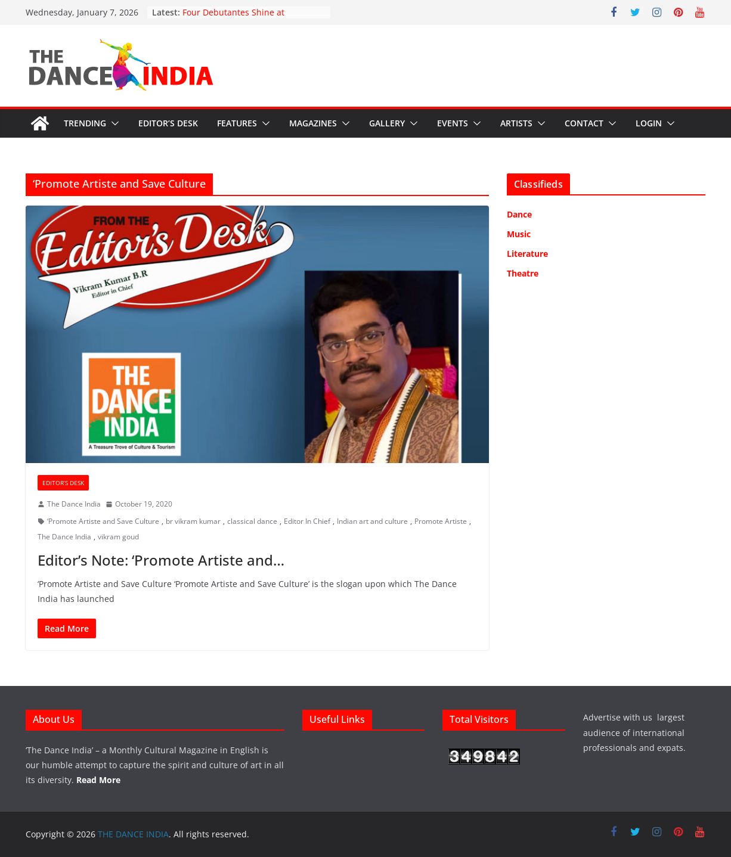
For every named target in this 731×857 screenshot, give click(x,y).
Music (519, 234)
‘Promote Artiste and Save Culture (103, 521)
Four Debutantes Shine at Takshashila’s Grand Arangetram (247, 18)
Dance (519, 214)
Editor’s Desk (168, 123)
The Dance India (74, 504)
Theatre (522, 273)
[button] (112, 123)
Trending (85, 123)
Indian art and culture (372, 521)
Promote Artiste (440, 521)
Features (237, 123)
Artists (516, 123)
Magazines (313, 123)
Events (452, 123)
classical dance (252, 521)
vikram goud (118, 537)
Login (649, 123)
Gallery (387, 123)
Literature (527, 253)
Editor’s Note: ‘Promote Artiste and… (161, 560)
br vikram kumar (193, 521)
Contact (584, 123)
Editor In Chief (307, 521)
